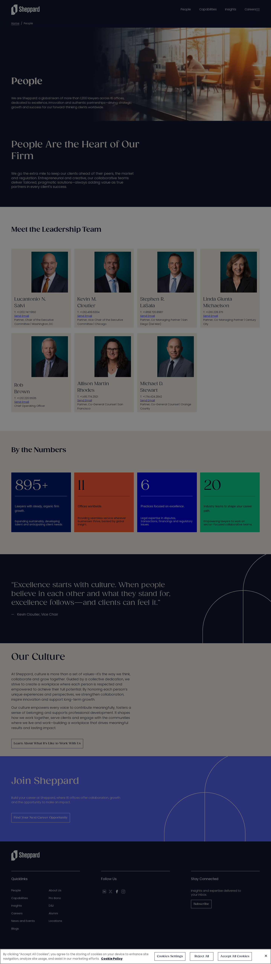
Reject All (202, 956)
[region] (135, 956)
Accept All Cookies (234, 956)
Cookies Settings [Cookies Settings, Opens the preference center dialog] (170, 956)
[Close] (266, 956)
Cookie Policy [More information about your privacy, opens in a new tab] (112, 958)
